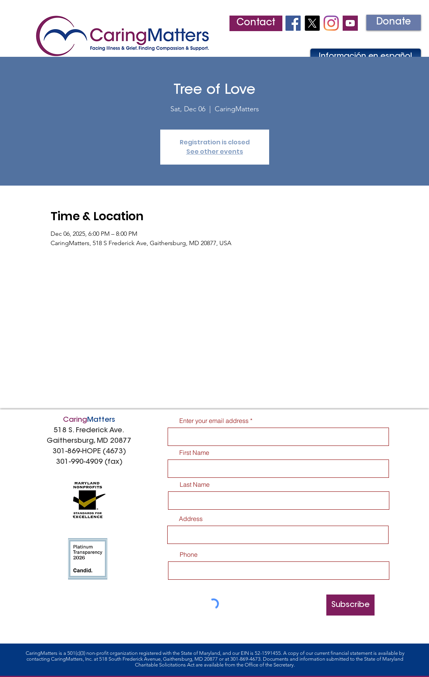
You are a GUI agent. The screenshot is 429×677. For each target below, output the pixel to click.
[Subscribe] (350, 605)
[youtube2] (350, 23)
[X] (312, 23)
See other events (214, 151)
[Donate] (393, 22)
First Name (194, 452)
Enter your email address (214, 420)
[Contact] (255, 23)
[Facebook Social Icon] (293, 23)
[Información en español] (365, 56)
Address (191, 519)
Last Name (195, 484)
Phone (189, 554)
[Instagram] (331, 23)
